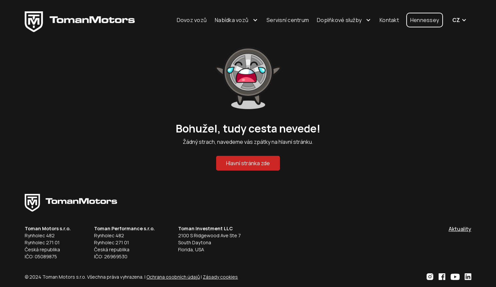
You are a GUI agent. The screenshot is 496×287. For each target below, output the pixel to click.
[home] (80, 20)
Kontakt (389, 20)
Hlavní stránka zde (248, 163)
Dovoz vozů (192, 20)
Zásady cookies (220, 277)
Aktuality (460, 229)
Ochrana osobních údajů (173, 277)
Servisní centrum (288, 20)
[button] (236, 20)
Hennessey (424, 20)
